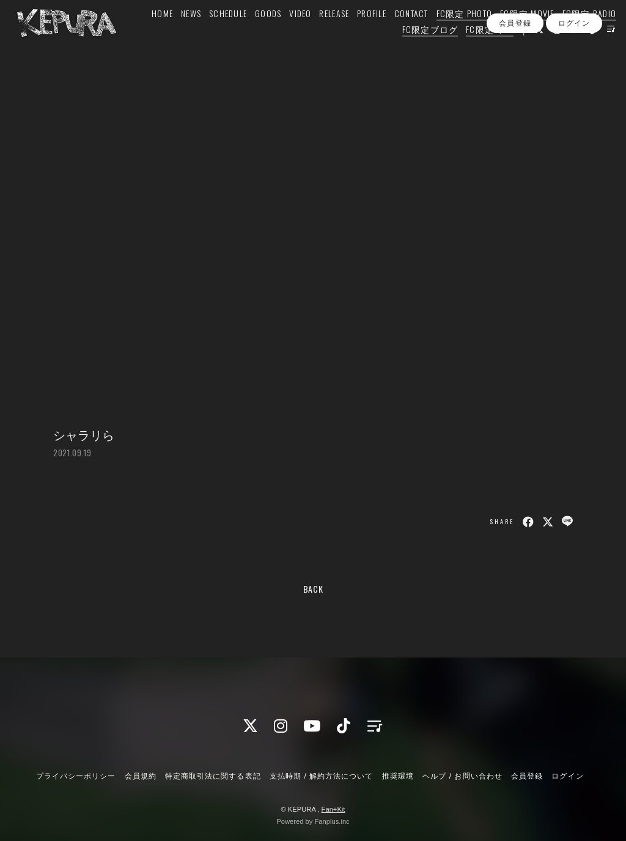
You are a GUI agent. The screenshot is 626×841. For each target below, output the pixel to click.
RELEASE (320, 34)
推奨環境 (398, 776)
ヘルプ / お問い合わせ (462, 776)
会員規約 (140, 776)
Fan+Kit (333, 809)
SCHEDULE (213, 34)
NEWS (176, 34)
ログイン (574, 73)
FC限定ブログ (416, 50)
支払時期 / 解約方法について (322, 776)
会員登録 (515, 73)
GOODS (253, 34)
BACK (313, 588)
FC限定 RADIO (575, 34)
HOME (147, 34)
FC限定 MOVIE (512, 34)
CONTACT (397, 34)
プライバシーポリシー (76, 776)
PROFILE (357, 34)
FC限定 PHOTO (450, 34)
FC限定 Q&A (475, 50)
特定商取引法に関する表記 (212, 776)
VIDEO (285, 34)
